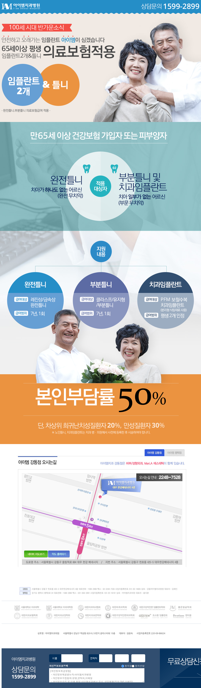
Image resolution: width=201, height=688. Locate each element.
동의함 (128, 666)
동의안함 (139, 666)
